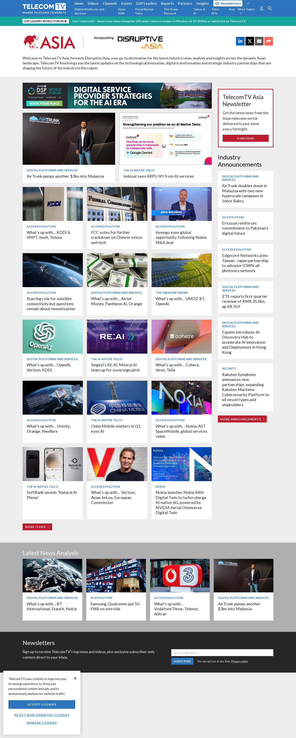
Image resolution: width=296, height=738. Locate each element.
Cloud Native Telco (144, 11)
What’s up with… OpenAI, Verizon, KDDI (49, 367)
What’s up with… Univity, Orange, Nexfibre (48, 428)
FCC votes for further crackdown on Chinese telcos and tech (116, 237)
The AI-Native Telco (139, 170)
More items (37, 527)
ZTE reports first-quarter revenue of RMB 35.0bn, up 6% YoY (244, 301)
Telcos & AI (199, 11)
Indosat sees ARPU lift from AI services (158, 176)
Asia (232, 9)
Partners (185, 3)
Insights (202, 3)
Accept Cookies (42, 704)
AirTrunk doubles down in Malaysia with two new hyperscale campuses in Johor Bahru (244, 193)
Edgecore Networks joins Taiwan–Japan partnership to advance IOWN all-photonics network (245, 263)
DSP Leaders (146, 3)
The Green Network (171, 11)
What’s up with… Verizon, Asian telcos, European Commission (113, 497)
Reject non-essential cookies (41, 715)
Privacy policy (239, 661)
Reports (167, 3)
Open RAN (122, 11)
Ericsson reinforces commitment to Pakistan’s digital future (245, 228)
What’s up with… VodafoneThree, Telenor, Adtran (176, 608)
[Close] (75, 678)
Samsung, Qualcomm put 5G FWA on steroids (115, 606)
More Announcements (242, 419)
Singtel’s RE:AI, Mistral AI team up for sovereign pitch (115, 367)
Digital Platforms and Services (89, 11)
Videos (93, 3)
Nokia (160, 486)
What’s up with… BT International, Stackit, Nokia (52, 606)
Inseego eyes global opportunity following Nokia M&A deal (181, 237)
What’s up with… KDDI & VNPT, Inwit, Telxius (49, 235)
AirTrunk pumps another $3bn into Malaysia (65, 176)
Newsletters (228, 3)
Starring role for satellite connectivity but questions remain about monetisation (51, 303)
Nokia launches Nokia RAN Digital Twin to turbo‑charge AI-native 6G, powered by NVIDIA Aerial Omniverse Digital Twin (181, 502)
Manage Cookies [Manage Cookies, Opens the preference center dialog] (42, 722)
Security (229, 368)
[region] (41, 703)
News (79, 3)
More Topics (246, 11)
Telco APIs (215, 11)
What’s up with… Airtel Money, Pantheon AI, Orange (116, 301)
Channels (110, 3)
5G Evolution (233, 217)
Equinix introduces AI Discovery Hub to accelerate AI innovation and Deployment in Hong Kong (244, 342)
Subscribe (245, 138)
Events (126, 3)
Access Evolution (41, 226)
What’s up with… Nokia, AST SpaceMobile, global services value (181, 431)
